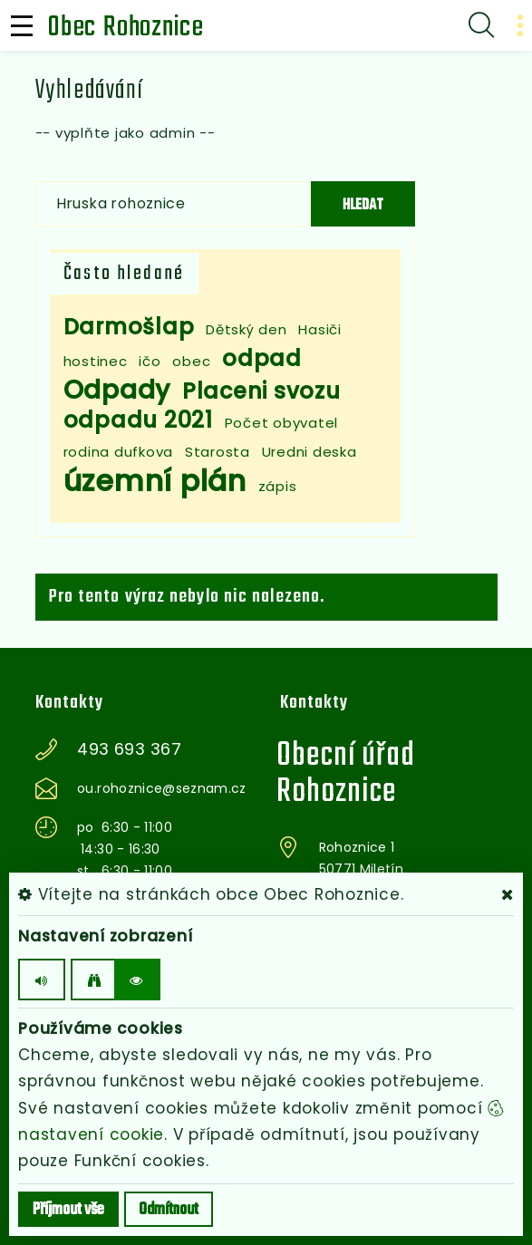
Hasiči (320, 329)
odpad (262, 358)
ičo (149, 361)
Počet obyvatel (282, 422)
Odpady (117, 390)
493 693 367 (129, 749)
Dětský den (246, 329)
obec (191, 361)
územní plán (155, 480)
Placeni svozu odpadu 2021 (202, 405)
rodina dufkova (118, 451)
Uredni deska (309, 451)
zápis (277, 486)
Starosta (217, 451)
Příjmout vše (68, 1210)
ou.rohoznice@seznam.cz (162, 788)
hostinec (95, 361)
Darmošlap (129, 327)
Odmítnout (168, 1210)
